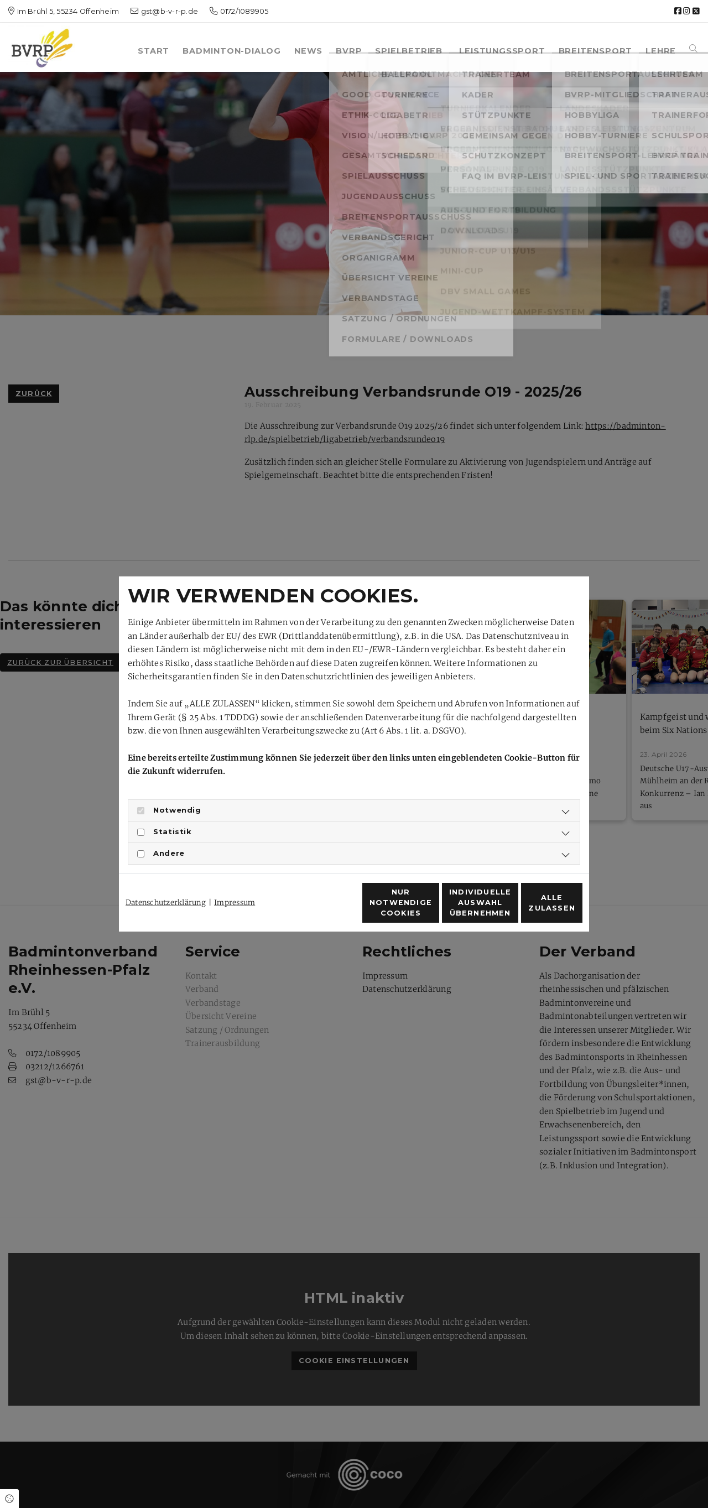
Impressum (234, 882)
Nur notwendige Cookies (321, 908)
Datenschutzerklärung (166, 882)
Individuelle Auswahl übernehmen (426, 908)
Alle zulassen (532, 908)
